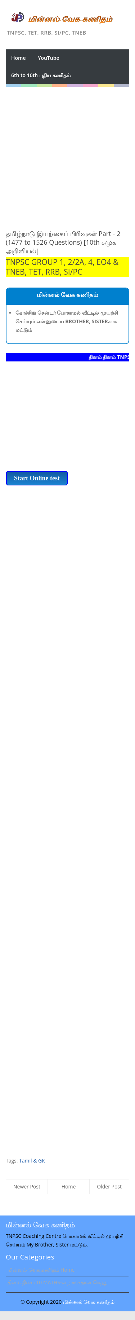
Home (18, 57)
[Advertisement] (67, 154)
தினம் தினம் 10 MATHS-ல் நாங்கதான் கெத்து (58, 1282)
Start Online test (37, 478)
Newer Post (26, 1186)
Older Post (109, 1186)
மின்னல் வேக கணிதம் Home (41, 1269)
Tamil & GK (32, 1160)
